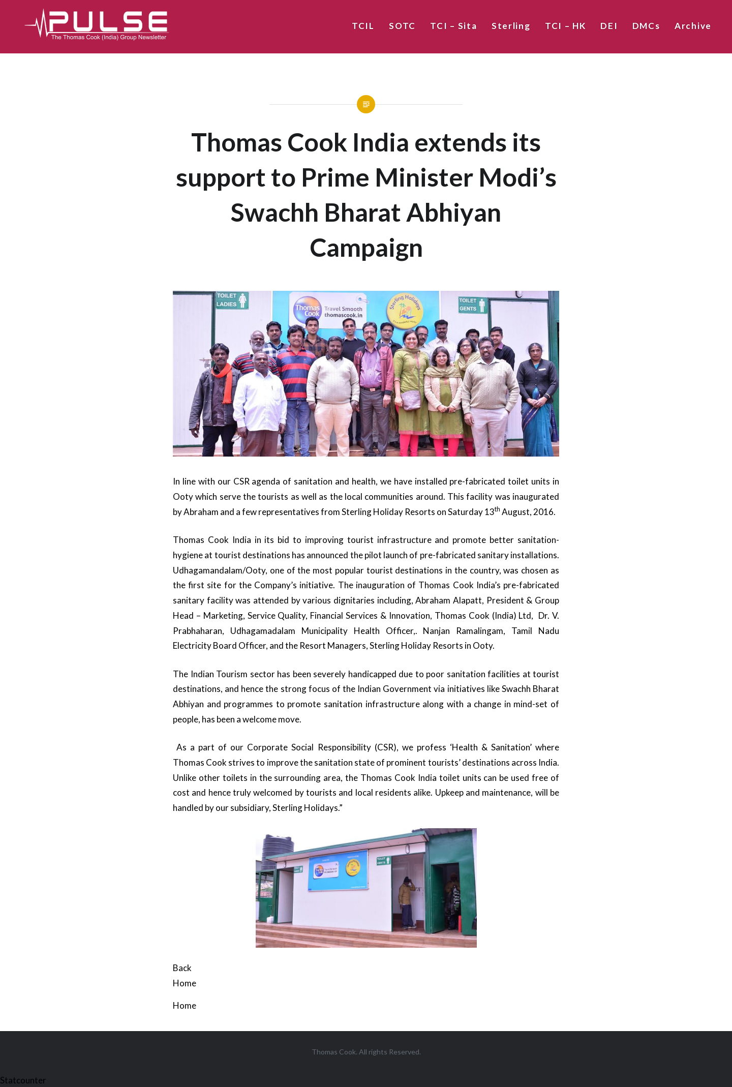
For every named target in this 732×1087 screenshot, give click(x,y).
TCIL (363, 25)
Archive (693, 25)
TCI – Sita (453, 25)
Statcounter (23, 1080)
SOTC (402, 25)
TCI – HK (565, 25)
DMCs (646, 25)
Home (184, 983)
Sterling (511, 25)
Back (182, 967)
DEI (609, 25)
